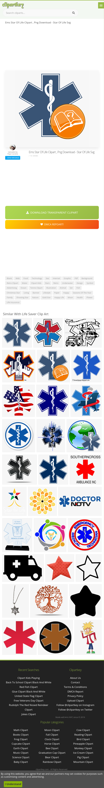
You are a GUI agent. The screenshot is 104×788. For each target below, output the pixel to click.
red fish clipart (28, 687)
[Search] (74, 12)
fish (78, 287)
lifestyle (46, 292)
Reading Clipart (83, 734)
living (26, 292)
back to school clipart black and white (28, 682)
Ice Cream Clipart (83, 752)
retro (55, 283)
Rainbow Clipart (52, 762)
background (87, 278)
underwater (67, 283)
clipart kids (36, 283)
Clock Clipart (52, 739)
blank (9, 278)
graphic (67, 278)
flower (90, 297)
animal (63, 287)
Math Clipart (21, 730)
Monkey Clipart (83, 748)
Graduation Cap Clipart (52, 752)
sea (47, 278)
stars (47, 283)
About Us (75, 678)
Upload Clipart (75, 700)
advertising (12, 287)
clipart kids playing (29, 678)
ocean (23, 287)
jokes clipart (28, 714)
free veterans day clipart (29, 700)
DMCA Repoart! (52, 224)
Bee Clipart (52, 748)
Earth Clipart (21, 748)
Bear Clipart (52, 757)
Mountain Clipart (83, 762)
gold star (46, 297)
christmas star (13, 292)
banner (36, 292)
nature (35, 297)
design (80, 283)
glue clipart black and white (28, 691)
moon (70, 297)
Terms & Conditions (75, 687)
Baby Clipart (21, 762)
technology (37, 278)
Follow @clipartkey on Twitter (75, 709)
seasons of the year (82, 292)
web (18, 278)
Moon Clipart (52, 730)
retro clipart (12, 283)
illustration (51, 287)
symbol (90, 283)
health (80, 297)
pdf (76, 278)
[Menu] (101, 5)
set (71, 287)
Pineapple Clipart (83, 743)
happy (66, 292)
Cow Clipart (83, 730)
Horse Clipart (52, 743)
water (24, 283)
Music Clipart (20, 752)
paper (57, 292)
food (25, 278)
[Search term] (40, 13)
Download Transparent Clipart (52, 212)
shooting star (22, 297)
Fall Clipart (52, 734)
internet (56, 278)
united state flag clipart (29, 696)
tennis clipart (36, 287)
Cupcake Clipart (21, 743)
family (10, 297)
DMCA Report (75, 691)
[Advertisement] (52, 48)
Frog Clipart (21, 739)
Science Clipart (20, 757)
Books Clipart (20, 734)
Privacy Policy (75, 696)
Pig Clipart (83, 757)
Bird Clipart (83, 739)
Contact (75, 682)
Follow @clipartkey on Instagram (75, 705)
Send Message (12, 158)
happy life (59, 297)
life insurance (13, 302)
